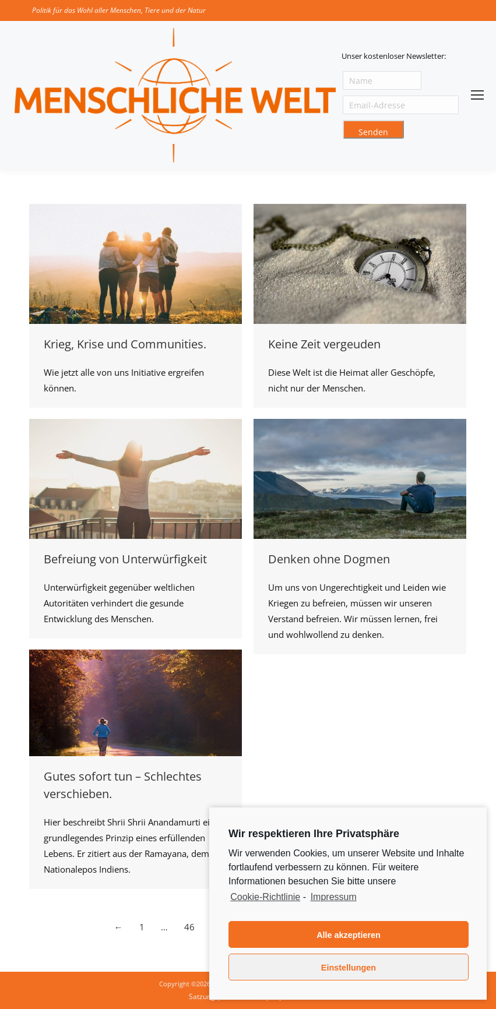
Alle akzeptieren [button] (348, 935)
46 (189, 927)
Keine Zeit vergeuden (324, 344)
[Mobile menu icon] (477, 95)
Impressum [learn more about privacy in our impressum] (334, 897)
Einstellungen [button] (348, 967)
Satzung (202, 996)
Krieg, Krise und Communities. (125, 344)
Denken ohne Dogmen (329, 559)
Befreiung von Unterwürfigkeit (125, 559)
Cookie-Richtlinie (265, 897)
